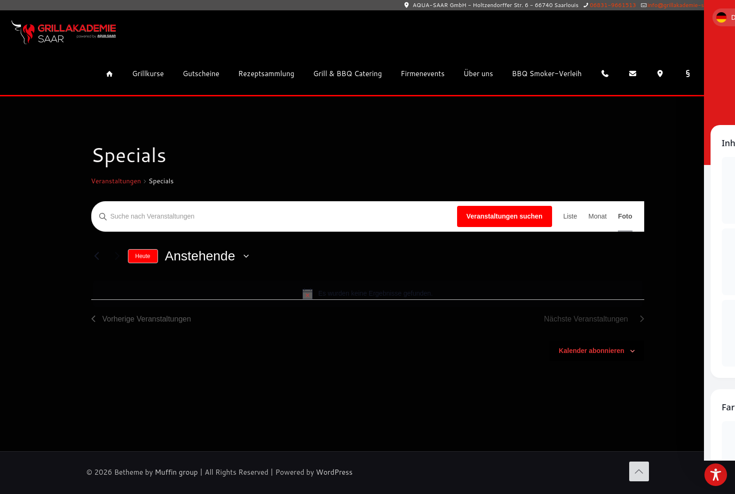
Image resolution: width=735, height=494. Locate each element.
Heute (142, 256)
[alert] (367, 294)
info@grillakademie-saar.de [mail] (684, 5)
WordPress (334, 472)
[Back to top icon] (639, 471)
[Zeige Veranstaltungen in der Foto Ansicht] (625, 216)
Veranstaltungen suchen (504, 216)
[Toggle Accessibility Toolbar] (715, 475)
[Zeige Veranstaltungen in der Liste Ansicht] (570, 216)
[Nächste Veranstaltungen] (115, 256)
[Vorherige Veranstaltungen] (97, 256)
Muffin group (176, 472)
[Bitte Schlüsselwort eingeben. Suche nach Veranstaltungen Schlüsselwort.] (274, 216)
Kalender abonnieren (591, 350)
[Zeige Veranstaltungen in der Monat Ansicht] (597, 216)
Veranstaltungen (116, 181)
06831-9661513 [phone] (613, 5)
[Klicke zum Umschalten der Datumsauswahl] (207, 256)
